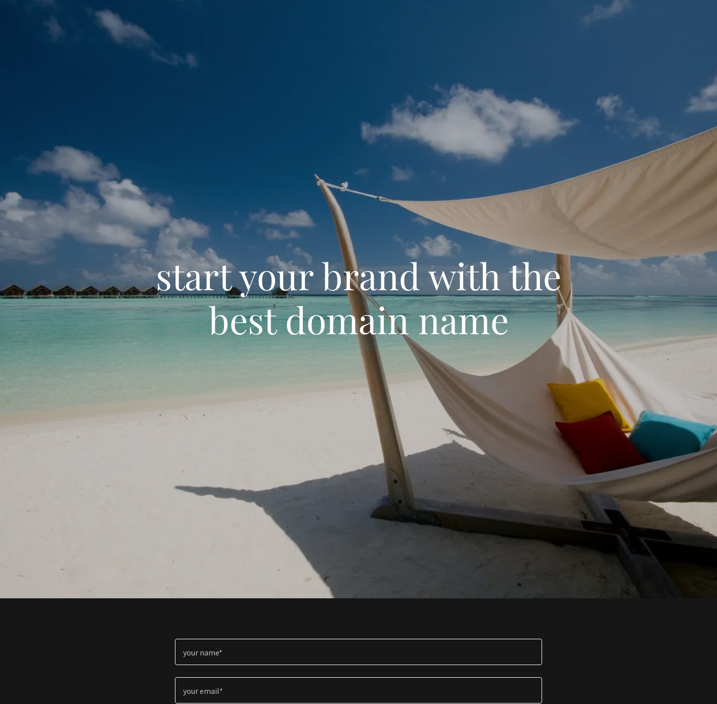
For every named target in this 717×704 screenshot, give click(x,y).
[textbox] (358, 652)
